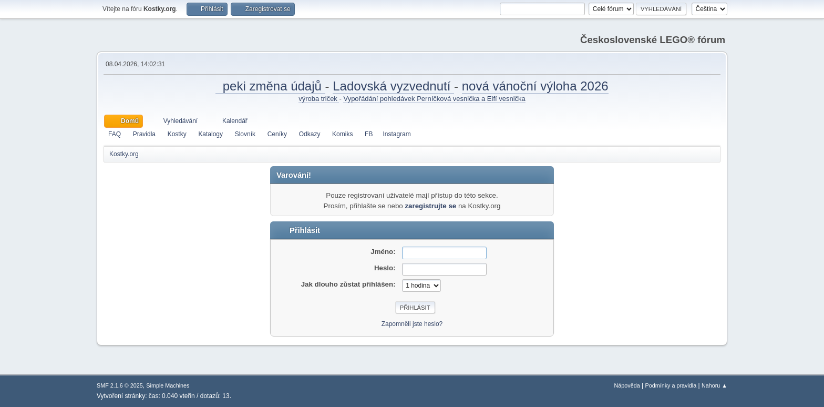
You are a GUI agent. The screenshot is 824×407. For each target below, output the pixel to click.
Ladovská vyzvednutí (393, 86)
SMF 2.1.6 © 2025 (120, 385)
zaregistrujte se (430, 206)
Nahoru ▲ (714, 385)
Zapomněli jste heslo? (412, 324)
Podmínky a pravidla (671, 385)
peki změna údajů (270, 86)
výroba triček (318, 99)
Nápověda (627, 385)
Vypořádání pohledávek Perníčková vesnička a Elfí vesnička (434, 99)
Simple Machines (167, 385)
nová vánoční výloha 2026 (535, 86)
